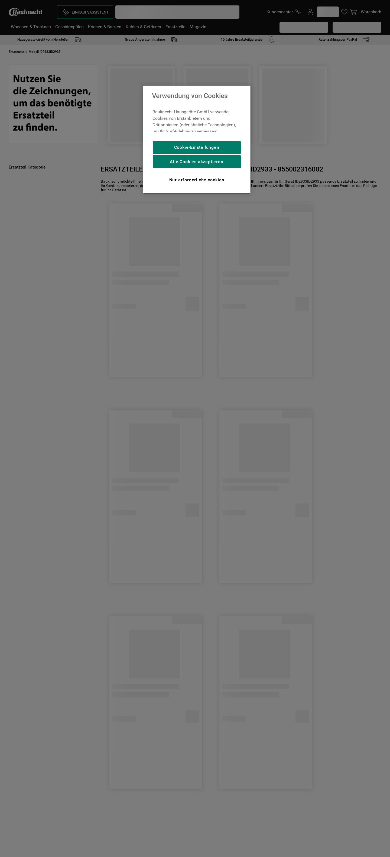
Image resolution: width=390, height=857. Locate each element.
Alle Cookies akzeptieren (196, 161)
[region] (197, 140)
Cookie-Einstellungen (196, 147)
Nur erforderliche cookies (196, 179)
